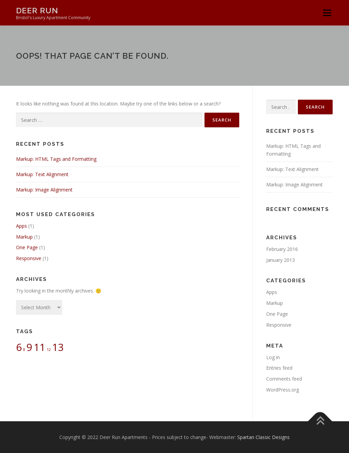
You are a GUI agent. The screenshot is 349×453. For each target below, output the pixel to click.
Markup (24, 236)
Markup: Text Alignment (42, 174)
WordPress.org (282, 389)
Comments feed (284, 379)
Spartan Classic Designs (263, 437)
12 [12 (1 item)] (49, 349)
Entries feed (279, 368)
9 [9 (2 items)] (29, 347)
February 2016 (282, 249)
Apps (21, 226)
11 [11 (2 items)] (39, 347)
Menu (327, 13)
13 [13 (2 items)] (58, 347)
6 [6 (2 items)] (19, 347)
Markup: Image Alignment (44, 189)
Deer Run (37, 10)
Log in (273, 357)
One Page (27, 247)
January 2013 (280, 260)
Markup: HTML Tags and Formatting (56, 159)
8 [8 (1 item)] (24, 349)
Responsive (28, 258)
